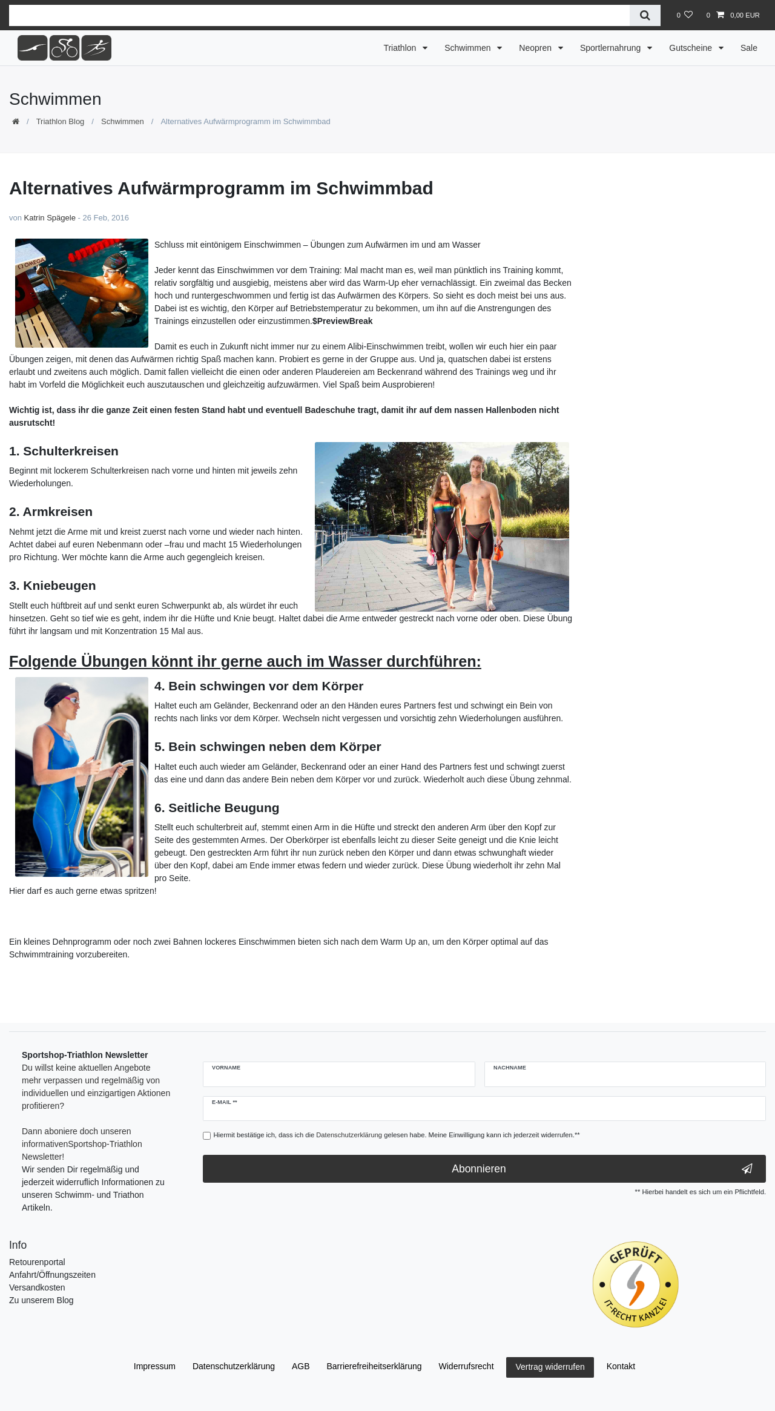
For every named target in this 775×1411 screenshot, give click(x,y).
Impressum (155, 1366)
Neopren (536, 48)
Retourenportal (37, 1262)
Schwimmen (468, 48)
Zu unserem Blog (41, 1300)
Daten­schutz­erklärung (234, 1366)
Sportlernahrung (611, 48)
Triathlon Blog (60, 121)
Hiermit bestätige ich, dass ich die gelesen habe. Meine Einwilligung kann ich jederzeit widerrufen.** (397, 1134)
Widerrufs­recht (466, 1366)
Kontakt (621, 1366)
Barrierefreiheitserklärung (373, 1366)
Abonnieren (602, 1169)
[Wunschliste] (684, 15)
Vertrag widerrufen (549, 1367)
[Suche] (645, 15)
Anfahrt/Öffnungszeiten (52, 1275)
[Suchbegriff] (319, 15)
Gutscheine (691, 48)
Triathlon (400, 48)
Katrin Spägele (50, 217)
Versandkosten (37, 1287)
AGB (301, 1366)
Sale (748, 48)
